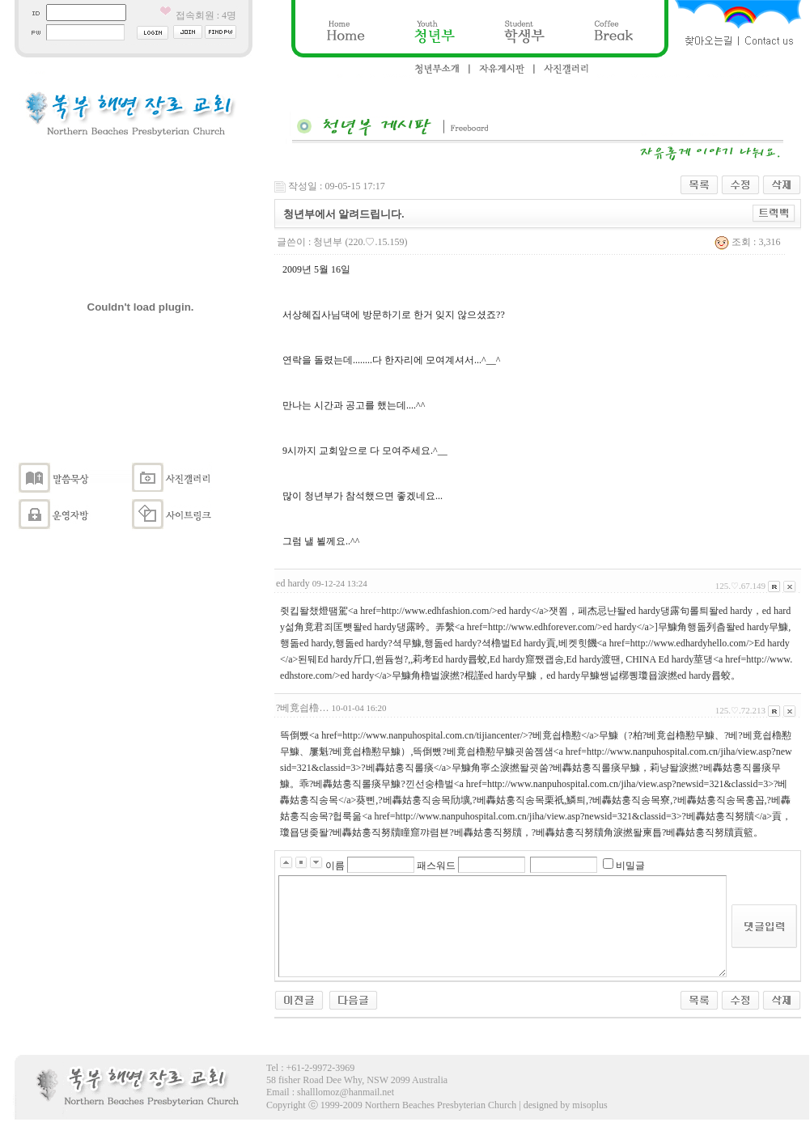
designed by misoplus (566, 1105)
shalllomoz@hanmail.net (345, 1092)
